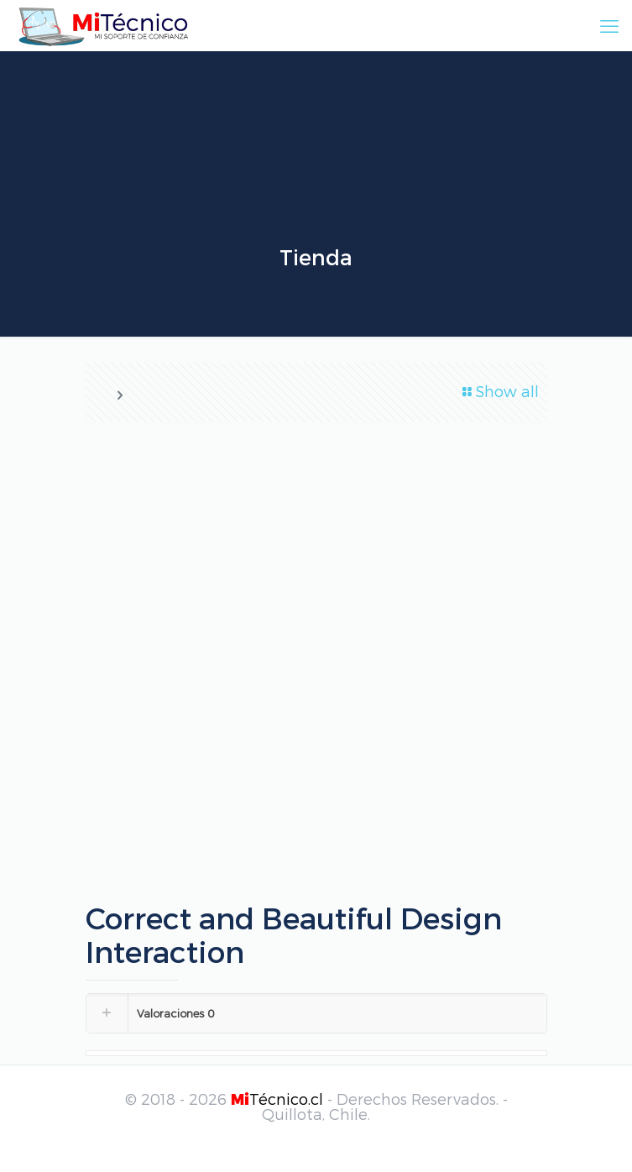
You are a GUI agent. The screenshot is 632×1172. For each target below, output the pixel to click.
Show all (499, 391)
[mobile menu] (609, 25)
